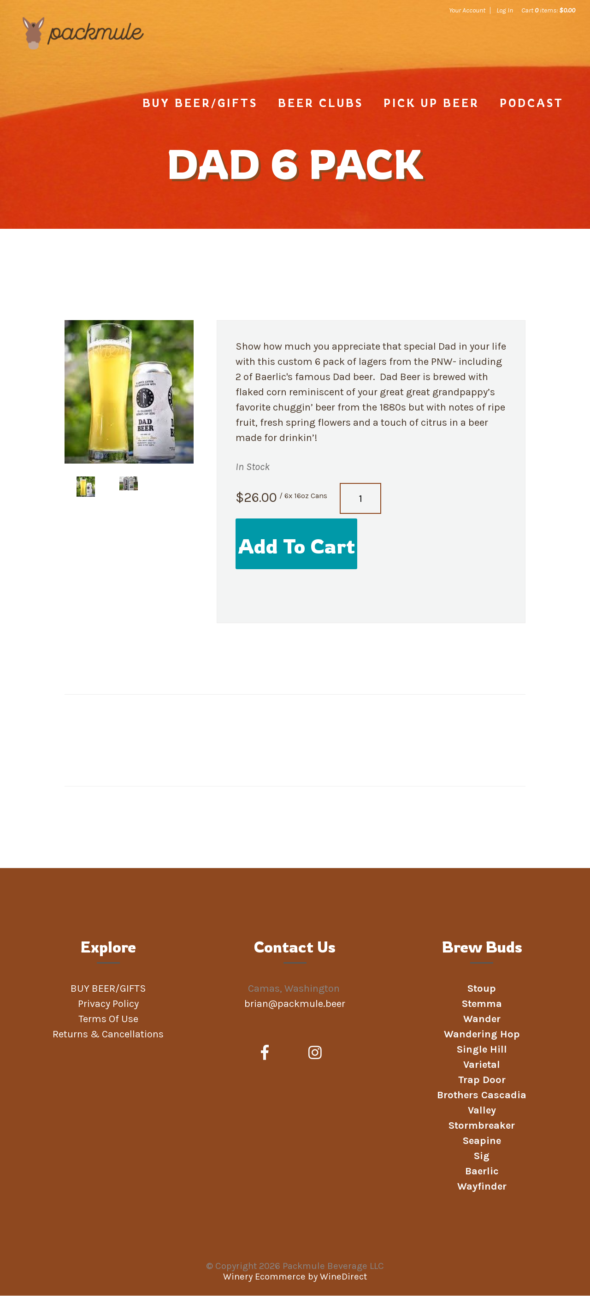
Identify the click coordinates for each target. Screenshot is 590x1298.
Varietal (481, 1067)
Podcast (532, 105)
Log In (504, 10)
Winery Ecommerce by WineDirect (295, 1279)
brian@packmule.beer (296, 1006)
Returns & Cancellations (108, 1036)
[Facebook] (265, 1055)
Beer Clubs (320, 105)
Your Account (467, 10)
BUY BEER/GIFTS (200, 105)
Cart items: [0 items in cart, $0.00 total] (548, 10)
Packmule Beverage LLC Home (86, 51)
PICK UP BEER (431, 105)
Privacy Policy (108, 1006)
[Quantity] (360, 500)
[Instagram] (315, 1055)
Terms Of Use (108, 1021)
